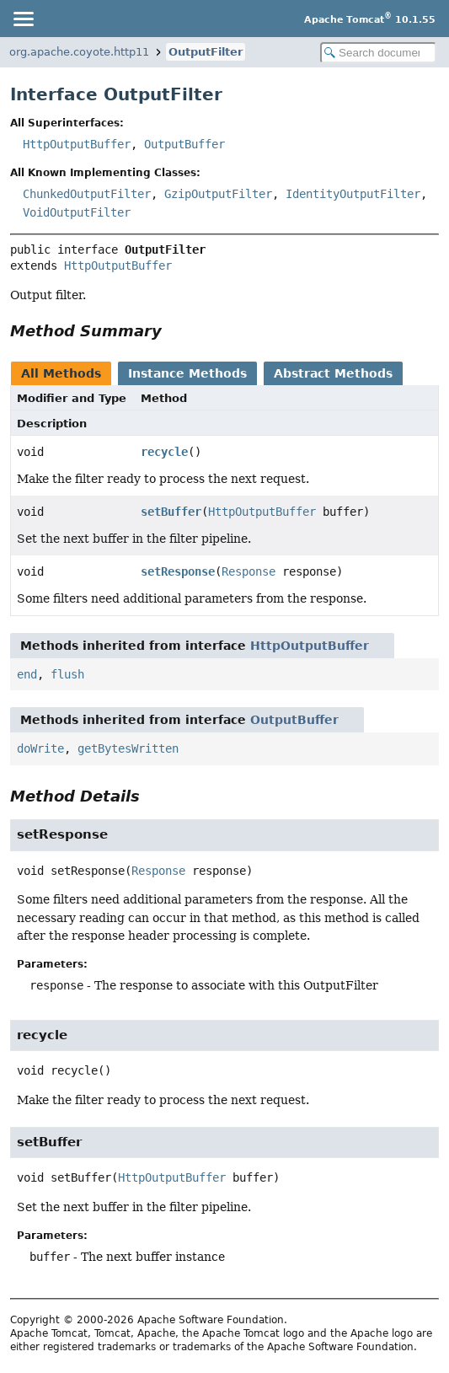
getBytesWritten (128, 748)
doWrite (40, 748)
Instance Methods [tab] (187, 373)
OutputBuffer (184, 144)
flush (67, 674)
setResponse (178, 571)
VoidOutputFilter (77, 212)
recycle (164, 452)
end (27, 674)
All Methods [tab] (61, 373)
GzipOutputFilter (218, 194)
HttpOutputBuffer (77, 144)
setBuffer (171, 511)
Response (248, 571)
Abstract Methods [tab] (333, 373)
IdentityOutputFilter (353, 194)
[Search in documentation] (378, 52)
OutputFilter (205, 52)
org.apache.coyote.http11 (79, 52)
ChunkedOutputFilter (87, 194)
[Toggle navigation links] (22, 18)
